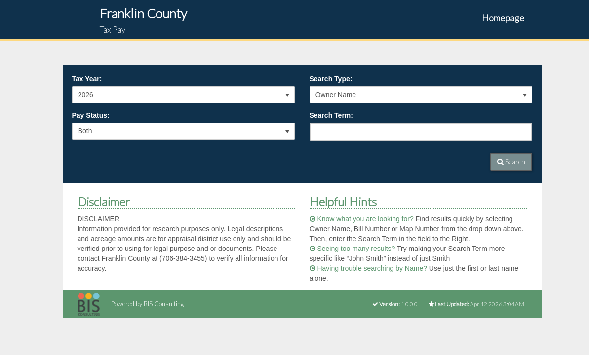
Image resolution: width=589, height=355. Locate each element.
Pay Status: (91, 115)
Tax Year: (87, 79)
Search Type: (331, 79)
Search (511, 161)
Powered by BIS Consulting (131, 304)
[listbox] (183, 94)
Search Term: (331, 115)
